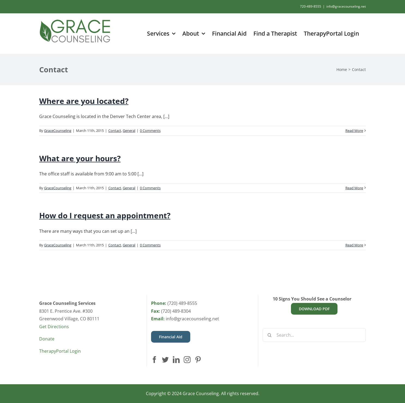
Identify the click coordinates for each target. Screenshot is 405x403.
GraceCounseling (57, 130)
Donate (46, 339)
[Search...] (314, 335)
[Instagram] (187, 359)
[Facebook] (154, 359)
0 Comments (150, 130)
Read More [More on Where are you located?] (354, 130)
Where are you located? (83, 101)
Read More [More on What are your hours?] (354, 187)
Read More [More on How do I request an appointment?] (354, 245)
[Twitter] (165, 359)
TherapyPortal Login (60, 351)
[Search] (269, 335)
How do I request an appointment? (104, 215)
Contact (114, 130)
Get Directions (54, 327)
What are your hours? (80, 158)
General (129, 130)
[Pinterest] (198, 359)
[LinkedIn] (176, 359)
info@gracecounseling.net (346, 6)
